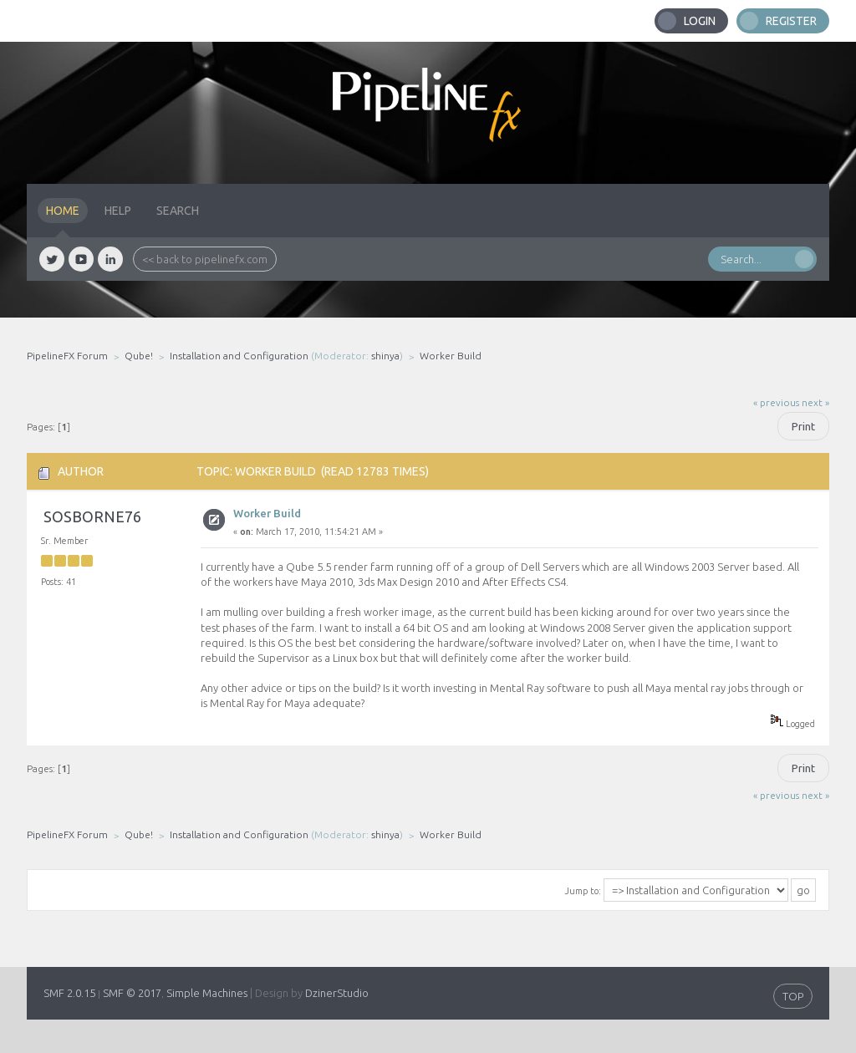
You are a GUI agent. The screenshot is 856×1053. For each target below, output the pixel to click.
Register (791, 21)
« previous (776, 402)
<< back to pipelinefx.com (205, 259)
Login (700, 21)
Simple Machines (206, 993)
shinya (385, 355)
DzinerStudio (337, 993)
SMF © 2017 (132, 993)
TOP (792, 996)
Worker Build (267, 513)
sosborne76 (92, 516)
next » (815, 402)
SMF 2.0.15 (69, 993)
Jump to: (582, 891)
